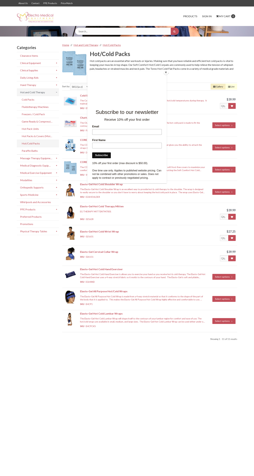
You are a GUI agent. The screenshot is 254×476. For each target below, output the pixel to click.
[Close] (165, 72)
